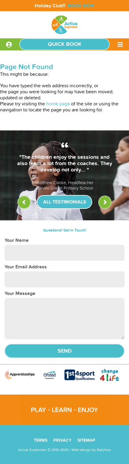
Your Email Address (26, 267)
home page (58, 104)
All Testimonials (64, 202)
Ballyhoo (104, 450)
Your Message (20, 293)
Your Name (17, 240)
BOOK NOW (81, 6)
